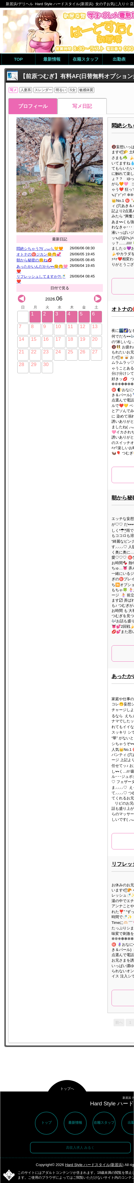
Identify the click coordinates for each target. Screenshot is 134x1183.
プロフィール (33, 106)
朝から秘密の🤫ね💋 (34, 260)
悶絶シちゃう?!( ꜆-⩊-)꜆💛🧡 (39, 248)
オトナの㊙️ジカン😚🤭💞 (38, 254)
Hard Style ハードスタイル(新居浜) (94, 1165)
